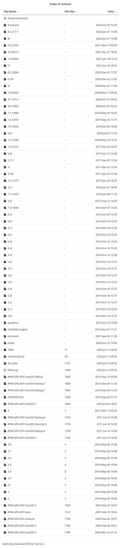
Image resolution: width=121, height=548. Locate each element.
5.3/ (10, 295)
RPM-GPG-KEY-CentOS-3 (22, 532)
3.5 (9, 465)
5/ (9, 167)
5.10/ (11, 174)
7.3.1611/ (13, 147)
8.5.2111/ (13, 32)
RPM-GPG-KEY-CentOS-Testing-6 (26, 417)
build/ (11, 343)
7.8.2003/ (13, 92)
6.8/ (10, 153)
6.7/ (10, 187)
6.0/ (10, 221)
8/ (9, 38)
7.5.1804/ (13, 126)
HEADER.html (16, 397)
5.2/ (10, 302)
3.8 (9, 444)
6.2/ (10, 234)
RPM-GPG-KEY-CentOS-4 (22, 525)
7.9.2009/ (13, 59)
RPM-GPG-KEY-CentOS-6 (22, 437)
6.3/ (10, 241)
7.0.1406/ (13, 207)
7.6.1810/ (13, 119)
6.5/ (10, 214)
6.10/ (11, 79)
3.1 (9, 485)
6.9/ (10, 133)
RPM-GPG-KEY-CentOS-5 (22, 505)
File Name (10, 11)
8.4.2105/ (13, 45)
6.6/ (10, 201)
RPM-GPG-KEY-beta (19, 512)
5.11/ (11, 160)
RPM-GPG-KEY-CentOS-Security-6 (27, 424)
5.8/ (10, 262)
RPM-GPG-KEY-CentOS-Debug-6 (26, 431)
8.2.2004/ (13, 72)
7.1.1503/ (13, 194)
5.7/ (10, 268)
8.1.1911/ (13, 99)
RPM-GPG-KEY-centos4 (21, 519)
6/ (9, 86)
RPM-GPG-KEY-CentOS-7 (22, 404)
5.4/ (10, 289)
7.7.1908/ (13, 113)
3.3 (9, 478)
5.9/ (10, 255)
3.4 (9, 471)
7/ (9, 65)
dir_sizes (13, 363)
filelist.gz (13, 370)
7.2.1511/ (13, 180)
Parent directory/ (18, 18)
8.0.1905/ (13, 106)
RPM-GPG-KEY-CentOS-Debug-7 (26, 390)
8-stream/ (13, 25)
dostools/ (13, 336)
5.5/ (10, 282)
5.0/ (10, 316)
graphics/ (13, 322)
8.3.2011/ (13, 52)
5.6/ (10, 275)
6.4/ (10, 248)
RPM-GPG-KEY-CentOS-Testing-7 (26, 383)
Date (111, 11)
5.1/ (10, 309)
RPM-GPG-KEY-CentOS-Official (25, 377)
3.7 (9, 451)
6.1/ (10, 228)
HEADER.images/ (18, 329)
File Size (70, 11)
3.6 (9, 458)
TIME (11, 349)
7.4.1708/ (13, 140)
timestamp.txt (16, 356)
